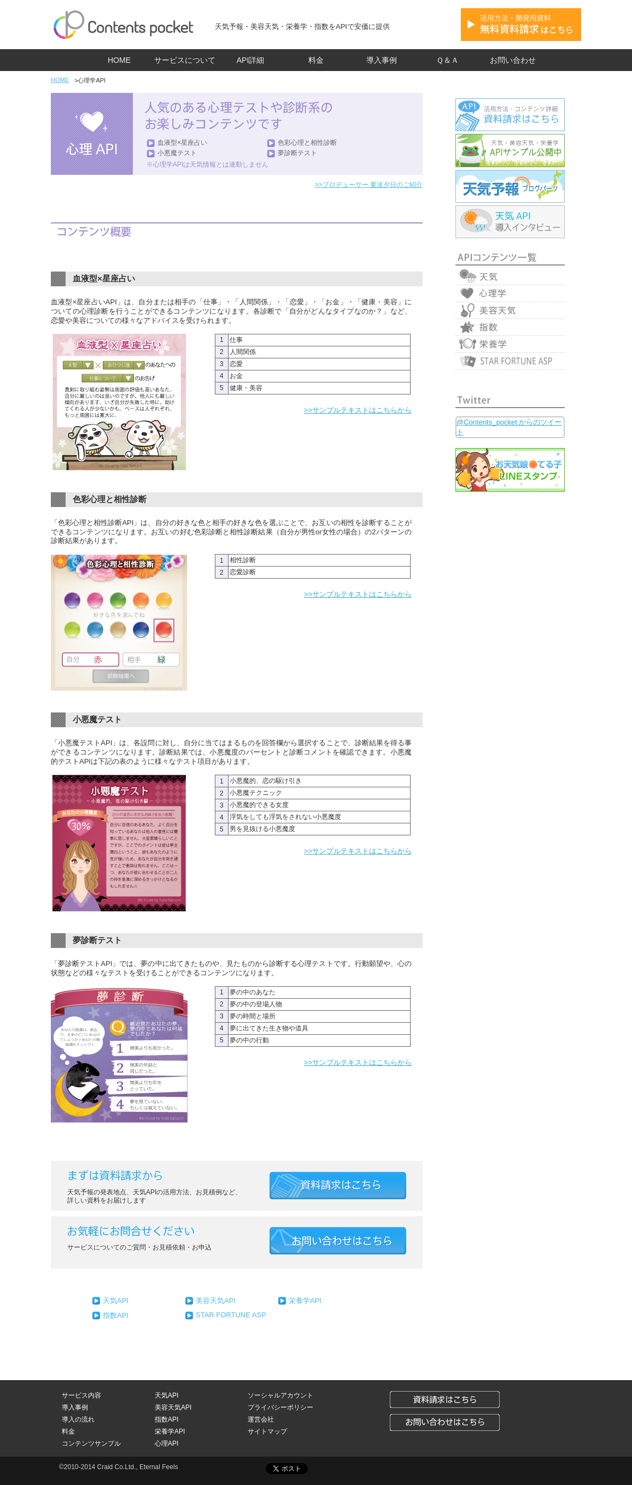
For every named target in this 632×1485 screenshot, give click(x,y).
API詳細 (251, 60)
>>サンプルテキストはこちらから (358, 410)
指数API (115, 1315)
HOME (119, 60)
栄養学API (305, 1301)
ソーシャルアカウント (280, 1395)
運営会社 (261, 1419)
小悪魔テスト (177, 153)
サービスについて (184, 60)
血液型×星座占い (182, 142)
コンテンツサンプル (91, 1443)
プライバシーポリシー (280, 1407)
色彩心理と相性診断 (307, 142)
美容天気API (216, 1301)
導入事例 (381, 60)
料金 (316, 60)
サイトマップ (267, 1431)
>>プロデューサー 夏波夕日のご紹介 (369, 184)
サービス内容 (81, 1395)
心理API (166, 1443)
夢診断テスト (297, 153)
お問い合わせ (513, 60)
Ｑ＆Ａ (447, 60)
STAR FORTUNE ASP (231, 1315)
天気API (115, 1301)
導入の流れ (78, 1419)
